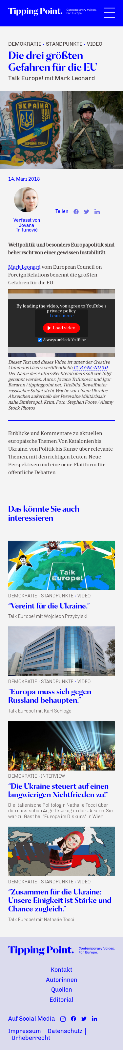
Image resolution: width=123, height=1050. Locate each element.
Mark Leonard (24, 267)
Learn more (62, 316)
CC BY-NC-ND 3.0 (90, 368)
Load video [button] (64, 328)
